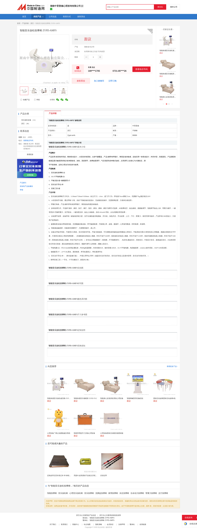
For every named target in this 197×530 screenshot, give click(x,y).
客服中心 (75, 524)
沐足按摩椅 (124, 493)
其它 (32, 23)
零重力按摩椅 (151, 493)
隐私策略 (98, 524)
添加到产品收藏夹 (26, 186)
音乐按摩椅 (89, 493)
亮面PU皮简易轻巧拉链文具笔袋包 (86, 475)
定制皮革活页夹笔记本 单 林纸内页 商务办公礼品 (65, 475)
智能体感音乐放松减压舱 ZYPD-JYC (173, 50)
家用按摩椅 (113, 493)
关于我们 (53, 524)
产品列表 (25, 23)
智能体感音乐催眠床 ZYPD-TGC (171, 74)
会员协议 (110, 524)
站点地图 (87, 524)
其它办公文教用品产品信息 (86, 515)
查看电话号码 (141, 69)
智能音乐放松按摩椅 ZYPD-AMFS (102, 518)
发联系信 (81, 81)
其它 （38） (25, 124)
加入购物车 (99, 81)
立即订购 (112, 81)
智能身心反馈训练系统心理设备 (171, 97)
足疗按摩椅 (163, 493)
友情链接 (143, 524)
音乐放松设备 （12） (29, 120)
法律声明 (121, 524)
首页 (18, 23)
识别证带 (103, 475)
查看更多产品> (172, 366)
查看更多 (30, 154)
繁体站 (132, 524)
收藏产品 (25, 100)
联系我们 (64, 524)
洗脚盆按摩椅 (101, 493)
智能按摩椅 (52, 493)
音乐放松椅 (63, 493)
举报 (37, 100)
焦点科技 (101, 527)
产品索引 (23, 183)
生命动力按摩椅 (137, 493)
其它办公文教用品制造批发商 (110, 515)
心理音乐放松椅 (76, 493)
